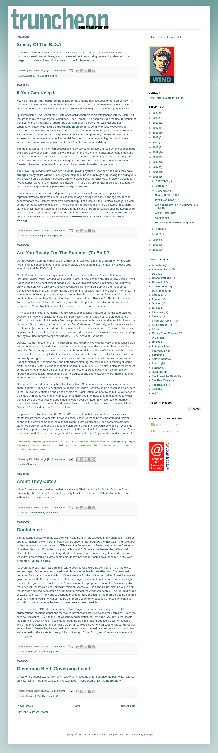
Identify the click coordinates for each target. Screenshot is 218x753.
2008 (156, 162)
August (160, 228)
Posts (156, 424)
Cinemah (31, 464)
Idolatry (156, 316)
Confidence (29, 529)
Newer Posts (25, 706)
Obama (156, 342)
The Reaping (159, 384)
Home (77, 706)
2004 (156, 240)
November (162, 181)
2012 (156, 152)
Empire (30, 75)
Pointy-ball (44, 512)
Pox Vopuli (52, 235)
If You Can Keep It (36, 92)
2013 (156, 147)
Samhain (157, 354)
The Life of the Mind (46, 75)
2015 (156, 137)
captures (51, 100)
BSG (154, 273)
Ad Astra (157, 265)
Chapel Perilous (161, 278)
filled (82, 489)
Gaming (156, 303)
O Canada (31, 512)
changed (22, 175)
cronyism (60, 549)
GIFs (155, 307)
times (46, 560)
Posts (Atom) (40, 712)
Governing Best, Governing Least (53, 668)
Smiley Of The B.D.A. (40, 44)
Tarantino (157, 371)
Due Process (159, 290)
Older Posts (128, 706)
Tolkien (156, 389)
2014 (156, 142)
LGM (155, 329)
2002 (156, 249)
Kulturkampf (159, 324)
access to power (47, 142)
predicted (23, 560)
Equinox (157, 299)
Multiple (36, 560)
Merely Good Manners (165, 333)
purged (21, 60)
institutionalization (98, 571)
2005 (156, 176)
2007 (156, 167)
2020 (156, 113)
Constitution (159, 286)
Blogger (148, 734)
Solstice (157, 367)
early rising (113, 441)
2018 (156, 122)
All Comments (160, 431)
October (161, 185)
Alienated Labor (161, 269)
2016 (156, 132)
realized (51, 567)
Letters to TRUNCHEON (169, 98)
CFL (102, 493)
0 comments (58, 70)
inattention (107, 549)
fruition (86, 575)
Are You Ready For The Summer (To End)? (63, 252)
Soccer (54, 512)
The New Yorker (161, 380)
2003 (156, 244)
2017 (156, 127)
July (158, 233)
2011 (156, 157)
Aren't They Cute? (36, 481)
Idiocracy (157, 312)
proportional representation (70, 186)
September (162, 191)
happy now (113, 680)
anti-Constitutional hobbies (65, 126)
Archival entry (85, 60)
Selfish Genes (160, 359)
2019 (156, 118)
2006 (156, 171)
